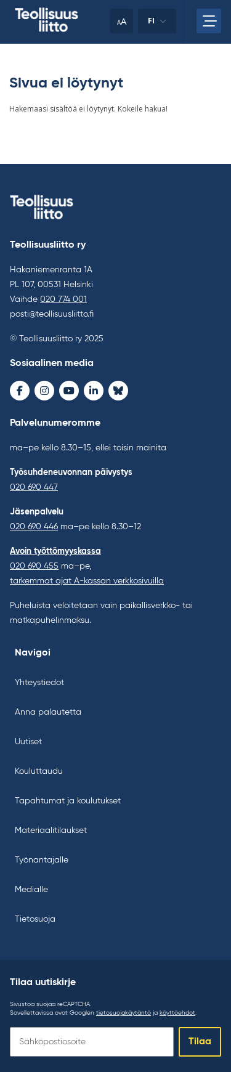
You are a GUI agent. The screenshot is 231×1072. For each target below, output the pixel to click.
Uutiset (28, 741)
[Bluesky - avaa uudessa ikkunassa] (118, 390)
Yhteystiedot (39, 682)
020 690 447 (34, 487)
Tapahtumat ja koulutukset (68, 801)
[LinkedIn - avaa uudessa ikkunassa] (93, 390)
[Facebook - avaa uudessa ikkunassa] (20, 390)
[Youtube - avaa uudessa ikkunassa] (69, 390)
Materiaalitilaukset (51, 830)
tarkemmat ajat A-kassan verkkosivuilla (87, 581)
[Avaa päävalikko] (209, 21)
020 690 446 (34, 526)
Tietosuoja (35, 919)
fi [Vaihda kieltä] (157, 24)
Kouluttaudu (39, 771)
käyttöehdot (177, 1013)
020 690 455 (34, 566)
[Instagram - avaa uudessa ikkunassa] (44, 390)
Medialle (31, 889)
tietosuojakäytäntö (123, 1013)
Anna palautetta (48, 712)
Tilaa (199, 1042)
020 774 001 (63, 299)
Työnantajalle (41, 860)
